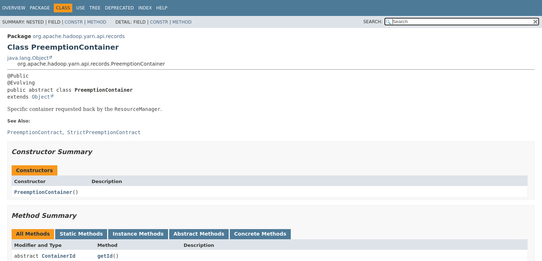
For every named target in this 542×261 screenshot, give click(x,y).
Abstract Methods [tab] (199, 234)
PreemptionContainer (43, 192)
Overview (13, 8)
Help (161, 8)
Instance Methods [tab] (138, 234)
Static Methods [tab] (81, 234)
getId (105, 256)
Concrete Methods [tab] (260, 234)
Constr (74, 22)
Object (41, 97)
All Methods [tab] (33, 234)
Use (80, 8)
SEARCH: (373, 21)
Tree (95, 8)
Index (145, 8)
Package (40, 8)
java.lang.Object (28, 58)
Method (96, 22)
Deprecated (119, 8)
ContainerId (59, 256)
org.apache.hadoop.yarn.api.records (79, 36)
